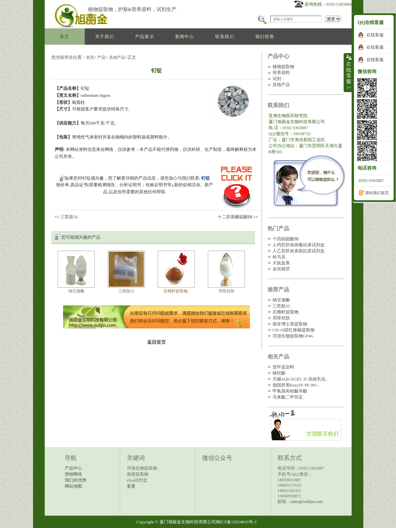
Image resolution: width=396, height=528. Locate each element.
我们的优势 (75, 480)
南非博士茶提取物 (290, 323)
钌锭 (205, 178)
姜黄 (131, 486)
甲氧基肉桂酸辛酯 (290, 390)
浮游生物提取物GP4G (293, 335)
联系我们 (224, 36)
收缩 (348, 72)
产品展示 (144, 36)
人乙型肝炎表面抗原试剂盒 (299, 250)
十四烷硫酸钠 (286, 238)
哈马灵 (279, 256)
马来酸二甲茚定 (288, 397)
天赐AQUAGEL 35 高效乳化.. (300, 378)
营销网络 (73, 474)
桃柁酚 (279, 372)
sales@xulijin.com (307, 501)
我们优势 (264, 36)
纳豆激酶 (76, 291)
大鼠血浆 (281, 262)
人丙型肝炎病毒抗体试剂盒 (299, 244)
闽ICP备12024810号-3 (236, 521)
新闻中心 (184, 36)
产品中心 (73, 468)
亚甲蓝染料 (283, 366)
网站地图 (73, 486)
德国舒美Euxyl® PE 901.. (296, 384)
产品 (101, 57)
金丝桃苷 (281, 268)
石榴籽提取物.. (176, 291)
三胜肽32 (69, 216)
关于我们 (104, 36)
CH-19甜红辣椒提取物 (294, 329)
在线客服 (375, 34)
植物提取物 (283, 66)
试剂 (277, 78)
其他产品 (117, 57)
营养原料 (281, 72)
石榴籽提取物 (286, 311)
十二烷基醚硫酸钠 (235, 216)
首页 (64, 36)
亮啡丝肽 (227, 291)
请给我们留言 (377, 193)
